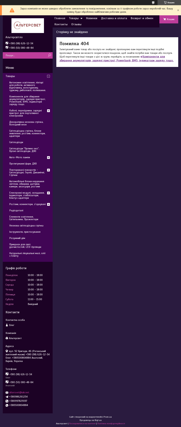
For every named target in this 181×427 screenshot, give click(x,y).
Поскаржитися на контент (82, 423)
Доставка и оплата (114, 18)
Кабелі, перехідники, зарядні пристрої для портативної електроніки (25, 113)
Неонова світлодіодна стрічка (26, 225)
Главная (59, 18)
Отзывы (76, 24)
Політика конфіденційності (111, 423)
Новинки (91, 18)
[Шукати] (49, 55)
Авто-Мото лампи (19, 157)
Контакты (61, 24)
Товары (74, 18)
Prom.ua (108, 417)
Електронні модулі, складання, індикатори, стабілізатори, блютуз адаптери (27, 195)
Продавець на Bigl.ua (91, 420)
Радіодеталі (16, 210)
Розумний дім (17, 238)
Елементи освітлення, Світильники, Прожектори (23, 218)
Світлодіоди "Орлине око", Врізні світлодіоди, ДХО (24, 150)
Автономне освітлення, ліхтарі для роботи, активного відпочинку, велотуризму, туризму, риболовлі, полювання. (27, 86)
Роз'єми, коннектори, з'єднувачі (27, 204)
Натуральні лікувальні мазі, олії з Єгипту (27, 254)
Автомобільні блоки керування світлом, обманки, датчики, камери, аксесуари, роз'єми (26, 184)
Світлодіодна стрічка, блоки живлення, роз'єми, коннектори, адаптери (27, 133)
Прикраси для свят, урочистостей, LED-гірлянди (25, 246)
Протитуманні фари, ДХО (23, 163)
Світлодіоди (16, 142)
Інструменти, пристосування (24, 231)
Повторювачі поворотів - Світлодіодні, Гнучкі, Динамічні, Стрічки (27, 172)
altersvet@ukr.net (19, 392)
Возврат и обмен (142, 18)
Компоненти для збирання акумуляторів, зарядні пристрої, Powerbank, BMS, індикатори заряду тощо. (116, 58)
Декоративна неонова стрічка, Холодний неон (26, 123)
